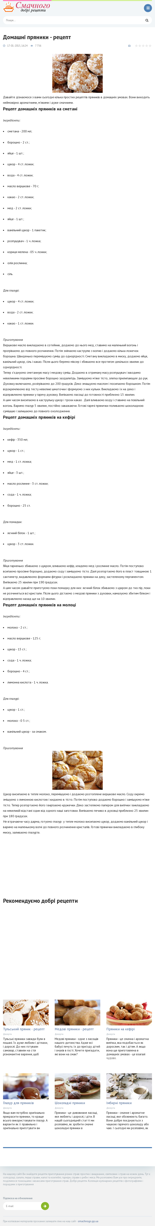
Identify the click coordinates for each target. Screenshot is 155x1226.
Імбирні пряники (119, 1103)
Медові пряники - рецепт (74, 1029)
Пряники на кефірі (120, 1029)
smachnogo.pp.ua (88, 1221)
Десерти (7, 1034)
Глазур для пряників (18, 1103)
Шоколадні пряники (70, 1103)
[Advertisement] (77, 863)
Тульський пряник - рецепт (24, 1029)
